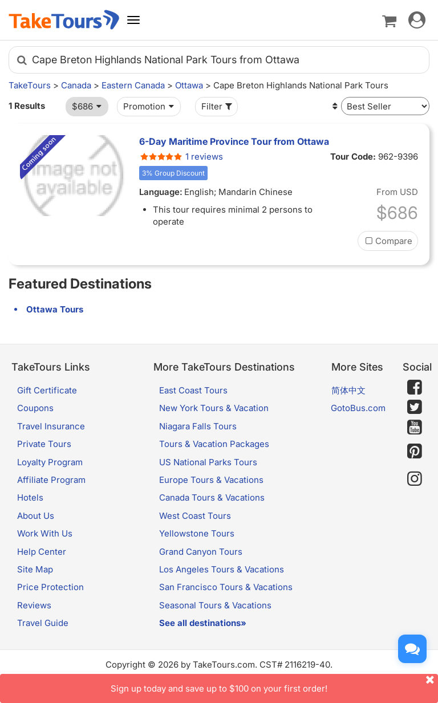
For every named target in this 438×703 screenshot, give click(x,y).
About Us (35, 515)
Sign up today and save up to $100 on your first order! (274, 684)
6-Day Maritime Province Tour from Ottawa (234, 141)
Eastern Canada (133, 85)
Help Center (41, 551)
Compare (387, 240)
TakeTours (30, 85)
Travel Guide (42, 622)
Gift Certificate (47, 390)
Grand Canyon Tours (200, 551)
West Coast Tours (195, 515)
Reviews (34, 605)
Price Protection (50, 587)
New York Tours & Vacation (214, 408)
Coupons (35, 408)
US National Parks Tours (208, 462)
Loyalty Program (50, 462)
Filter (217, 106)
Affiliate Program (51, 479)
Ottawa (189, 85)
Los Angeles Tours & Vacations (221, 569)
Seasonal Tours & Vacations (215, 605)
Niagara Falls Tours (198, 426)
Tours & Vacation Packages (214, 443)
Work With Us (44, 533)
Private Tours (44, 443)
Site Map (35, 569)
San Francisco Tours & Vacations (226, 587)
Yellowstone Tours (196, 533)
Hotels (30, 497)
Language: (160, 191)
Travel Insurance (51, 426)
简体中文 (348, 390)
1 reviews (181, 156)
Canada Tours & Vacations (212, 497)
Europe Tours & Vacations (211, 479)
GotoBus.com (358, 408)
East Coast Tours (193, 390)
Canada (76, 85)
